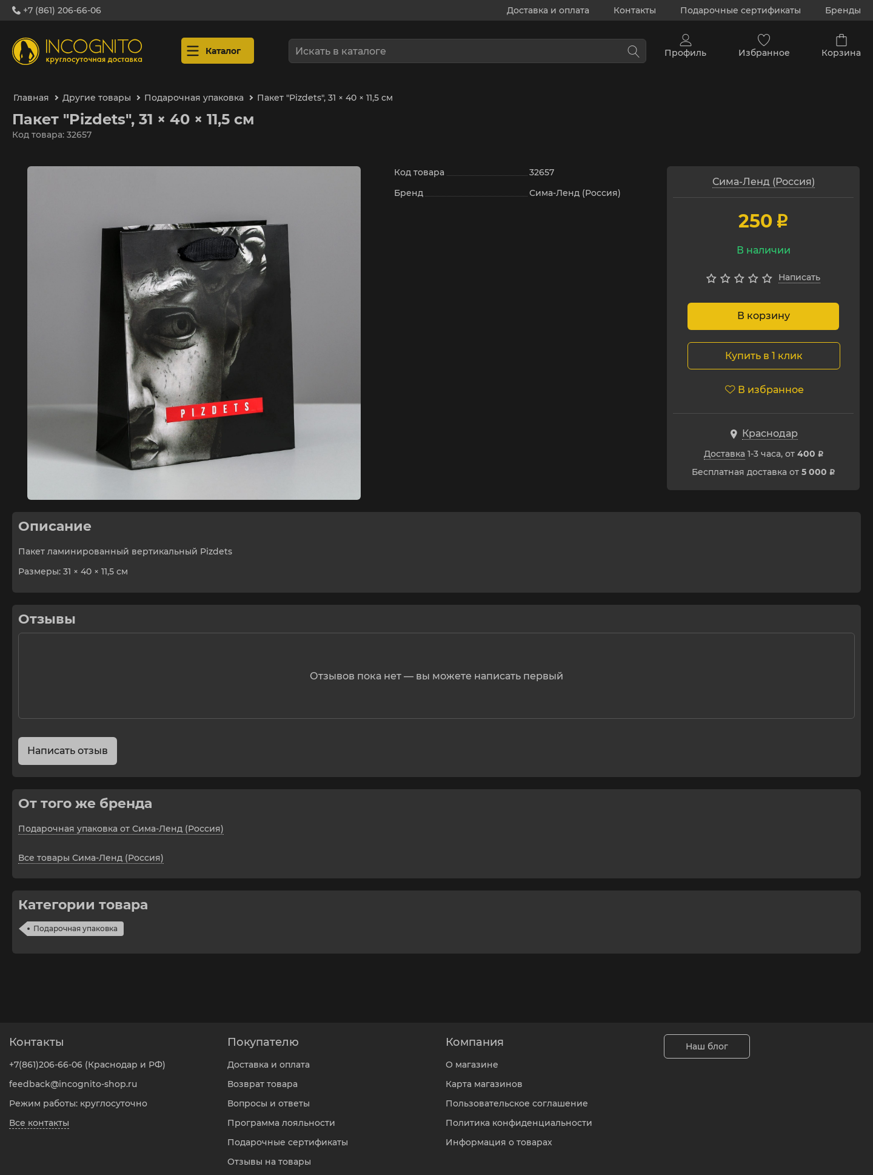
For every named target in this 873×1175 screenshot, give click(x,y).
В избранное (764, 379)
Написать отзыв (67, 740)
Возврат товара (262, 1074)
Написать (799, 267)
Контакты (635, 10)
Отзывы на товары (269, 1152)
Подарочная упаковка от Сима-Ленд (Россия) (121, 818)
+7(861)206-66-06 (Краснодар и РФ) (87, 1055)
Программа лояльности (281, 1113)
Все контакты (39, 1113)
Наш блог (707, 1037)
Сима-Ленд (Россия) (763, 171)
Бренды (843, 10)
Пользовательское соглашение (517, 1094)
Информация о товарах (499, 1133)
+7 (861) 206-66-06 (56, 10)
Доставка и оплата (548, 10)
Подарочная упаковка (75, 918)
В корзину (763, 306)
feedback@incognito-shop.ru (73, 1074)
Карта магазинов (484, 1074)
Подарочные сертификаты (740, 10)
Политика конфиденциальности (519, 1113)
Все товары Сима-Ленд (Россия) (91, 847)
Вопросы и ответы (268, 1094)
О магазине (472, 1055)
